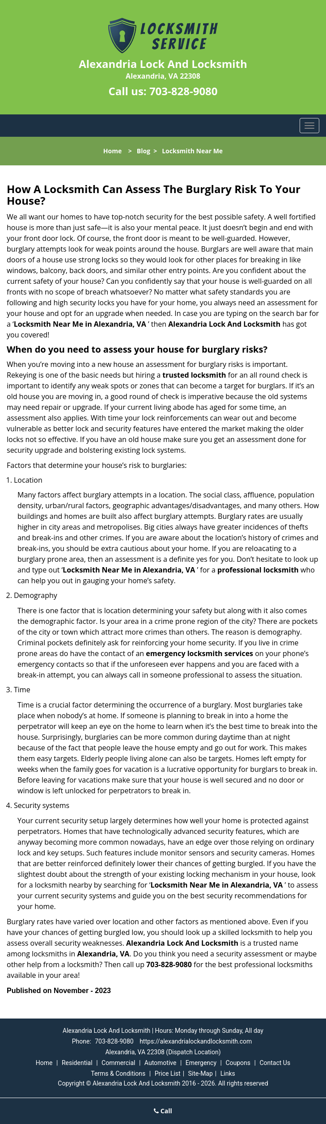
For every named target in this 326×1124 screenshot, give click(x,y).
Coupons (237, 1062)
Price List (168, 1073)
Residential (77, 1062)
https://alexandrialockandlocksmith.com (196, 1041)
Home (112, 151)
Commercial (118, 1062)
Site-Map (200, 1073)
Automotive (160, 1062)
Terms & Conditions (118, 1073)
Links (227, 1073)
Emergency (201, 1062)
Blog (143, 151)
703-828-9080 (183, 91)
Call (163, 1111)
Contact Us (274, 1062)
